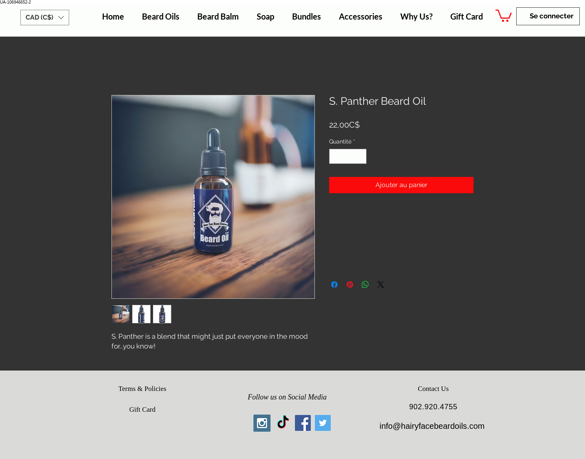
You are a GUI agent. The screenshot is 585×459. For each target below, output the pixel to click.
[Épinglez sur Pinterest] (350, 284)
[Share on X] (381, 284)
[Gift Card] (142, 410)
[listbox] (44, 17)
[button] (44, 17)
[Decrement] (335, 156)
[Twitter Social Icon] (323, 423)
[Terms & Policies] (142, 389)
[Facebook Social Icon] (303, 423)
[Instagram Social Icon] (262, 423)
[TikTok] (283, 423)
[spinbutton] (348, 156)
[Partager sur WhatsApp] (365, 284)
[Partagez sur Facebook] (334, 284)
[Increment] (360, 156)
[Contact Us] (433, 389)
